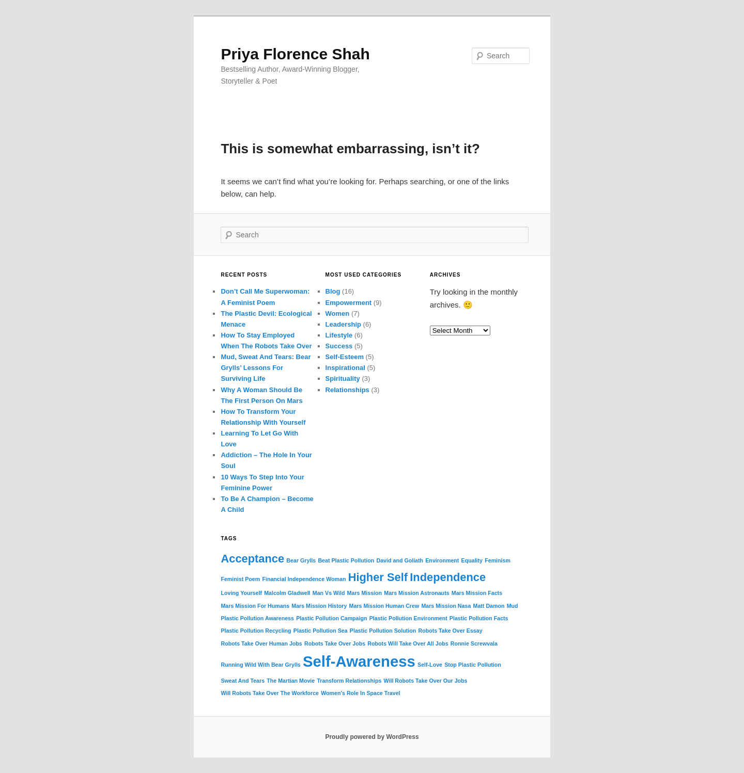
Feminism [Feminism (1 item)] (497, 560)
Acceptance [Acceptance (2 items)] (252, 558)
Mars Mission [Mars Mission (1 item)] (364, 593)
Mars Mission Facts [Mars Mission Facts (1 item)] (477, 593)
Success (339, 346)
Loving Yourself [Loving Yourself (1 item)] (241, 593)
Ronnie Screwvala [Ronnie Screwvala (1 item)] (474, 643)
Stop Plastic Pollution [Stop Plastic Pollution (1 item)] (472, 665)
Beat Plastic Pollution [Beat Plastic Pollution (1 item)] (346, 560)
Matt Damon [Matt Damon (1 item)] (489, 606)
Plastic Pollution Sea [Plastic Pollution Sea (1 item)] (320, 630)
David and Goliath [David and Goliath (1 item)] (400, 560)
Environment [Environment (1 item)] (442, 560)
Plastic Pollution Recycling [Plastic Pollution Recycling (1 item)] (256, 630)
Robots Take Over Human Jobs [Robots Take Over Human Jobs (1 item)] (261, 643)
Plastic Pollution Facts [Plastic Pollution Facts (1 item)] (479, 618)
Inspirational (345, 368)
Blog (333, 291)
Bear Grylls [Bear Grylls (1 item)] (301, 560)
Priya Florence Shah (295, 53)
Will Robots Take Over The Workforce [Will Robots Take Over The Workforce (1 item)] (270, 693)
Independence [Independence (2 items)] (448, 577)
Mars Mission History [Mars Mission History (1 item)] (319, 606)
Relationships (347, 390)
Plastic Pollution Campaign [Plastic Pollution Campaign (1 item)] (331, 618)
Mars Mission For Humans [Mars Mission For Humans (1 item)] (255, 606)
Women (338, 313)
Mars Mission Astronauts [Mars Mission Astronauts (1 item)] (416, 593)
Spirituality (343, 378)
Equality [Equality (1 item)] (472, 560)
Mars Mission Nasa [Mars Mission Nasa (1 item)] (446, 606)
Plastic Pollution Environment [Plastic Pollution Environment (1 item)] (408, 618)
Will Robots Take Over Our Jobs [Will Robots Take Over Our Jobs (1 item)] (426, 681)
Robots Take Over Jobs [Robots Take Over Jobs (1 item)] (334, 643)
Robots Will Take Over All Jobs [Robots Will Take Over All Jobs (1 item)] (407, 643)
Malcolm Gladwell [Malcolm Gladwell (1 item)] (287, 593)
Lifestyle (339, 335)
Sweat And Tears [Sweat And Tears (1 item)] (243, 681)
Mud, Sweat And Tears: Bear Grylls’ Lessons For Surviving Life (266, 367)
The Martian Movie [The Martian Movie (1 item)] (291, 681)
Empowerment (349, 303)
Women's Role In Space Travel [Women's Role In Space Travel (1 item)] (360, 693)
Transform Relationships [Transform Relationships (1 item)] (349, 681)
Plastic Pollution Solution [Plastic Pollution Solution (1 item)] (383, 630)
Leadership (343, 324)
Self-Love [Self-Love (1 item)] (429, 665)
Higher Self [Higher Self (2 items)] (378, 577)
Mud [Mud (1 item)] (512, 606)
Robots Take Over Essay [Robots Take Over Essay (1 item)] (450, 630)
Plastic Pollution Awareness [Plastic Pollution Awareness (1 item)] (257, 618)
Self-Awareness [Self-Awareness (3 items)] (359, 661)
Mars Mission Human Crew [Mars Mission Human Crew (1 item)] (384, 606)
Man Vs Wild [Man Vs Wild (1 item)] (329, 593)
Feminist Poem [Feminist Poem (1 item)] (240, 579)
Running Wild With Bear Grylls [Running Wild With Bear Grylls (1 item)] (260, 665)
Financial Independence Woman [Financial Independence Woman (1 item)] (304, 579)
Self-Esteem (345, 357)
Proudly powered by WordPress (372, 736)
